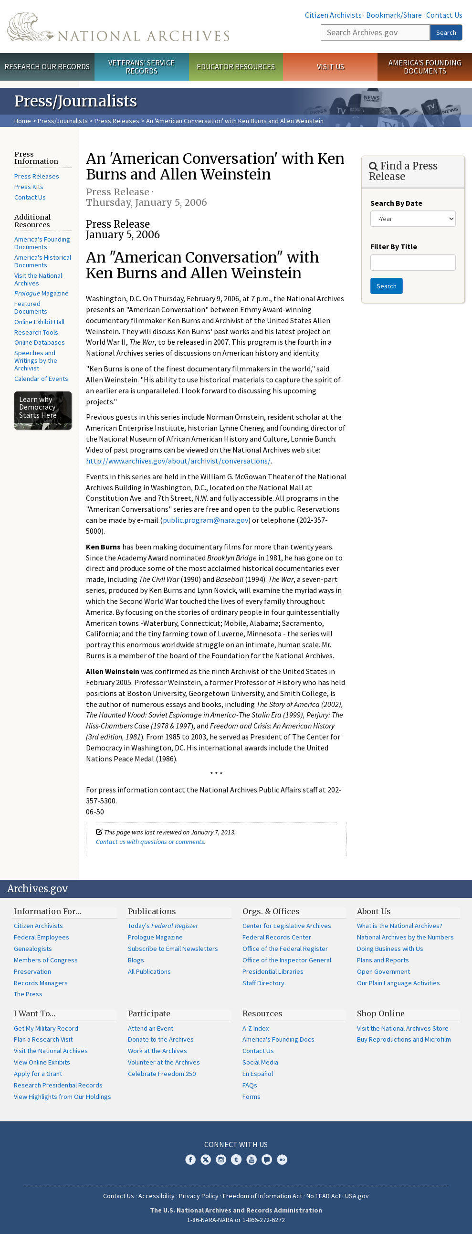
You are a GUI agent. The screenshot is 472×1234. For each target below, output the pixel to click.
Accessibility (156, 1196)
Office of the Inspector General (286, 960)
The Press (28, 994)
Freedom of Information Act (262, 1196)
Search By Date (396, 203)
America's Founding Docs (278, 1039)
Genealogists (33, 948)
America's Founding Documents (425, 66)
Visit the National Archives (38, 279)
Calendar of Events (41, 378)
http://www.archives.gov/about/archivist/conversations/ (178, 460)
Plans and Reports (383, 960)
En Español (257, 1073)
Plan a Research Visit (43, 1039)
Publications (152, 911)
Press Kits (28, 186)
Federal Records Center (276, 937)
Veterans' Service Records (141, 66)
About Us (374, 911)
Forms (251, 1096)
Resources (262, 1013)
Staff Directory (263, 983)
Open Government (383, 971)
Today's (163, 925)
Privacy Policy (199, 1196)
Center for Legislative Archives (286, 925)
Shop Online (381, 1013)
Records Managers (41, 983)
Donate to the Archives (161, 1039)
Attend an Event (150, 1028)
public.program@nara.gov (205, 520)
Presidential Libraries (273, 971)
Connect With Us (236, 1144)
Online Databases (39, 342)
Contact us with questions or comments (150, 841)
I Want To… (34, 1013)
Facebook (190, 1159)
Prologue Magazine (155, 937)
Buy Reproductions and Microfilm (404, 1039)
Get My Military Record (46, 1028)
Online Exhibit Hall (39, 321)
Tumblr (236, 1159)
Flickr (282, 1159)
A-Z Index (255, 1028)
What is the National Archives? (399, 925)
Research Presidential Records (58, 1085)
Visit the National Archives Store (403, 1028)
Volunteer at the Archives (164, 1062)
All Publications (149, 971)
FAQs (249, 1085)
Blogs (136, 960)
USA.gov (357, 1196)
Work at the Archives (157, 1050)
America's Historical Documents (42, 261)
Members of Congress (46, 960)
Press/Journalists (63, 120)
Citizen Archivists (333, 15)
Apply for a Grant (38, 1073)
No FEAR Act (323, 1196)
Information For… (47, 911)
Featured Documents (30, 307)
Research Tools (36, 332)
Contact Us (444, 15)
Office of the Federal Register (285, 948)
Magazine (41, 293)
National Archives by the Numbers (405, 937)
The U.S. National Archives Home (118, 26)
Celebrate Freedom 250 (162, 1073)
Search (446, 32)
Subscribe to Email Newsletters (173, 948)
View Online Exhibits (42, 1062)
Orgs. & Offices (271, 911)
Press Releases (116, 120)
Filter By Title (393, 246)
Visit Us (330, 66)
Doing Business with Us (390, 948)
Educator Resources (236, 66)
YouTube (251, 1159)
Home (22, 120)
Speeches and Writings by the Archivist (35, 360)
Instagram (221, 1159)
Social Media (260, 1062)
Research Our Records (47, 66)
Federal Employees (41, 937)
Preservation (32, 971)
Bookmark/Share (394, 15)
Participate (149, 1013)
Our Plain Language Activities (398, 983)
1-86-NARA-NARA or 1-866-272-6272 (236, 1219)
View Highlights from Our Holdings (62, 1096)
